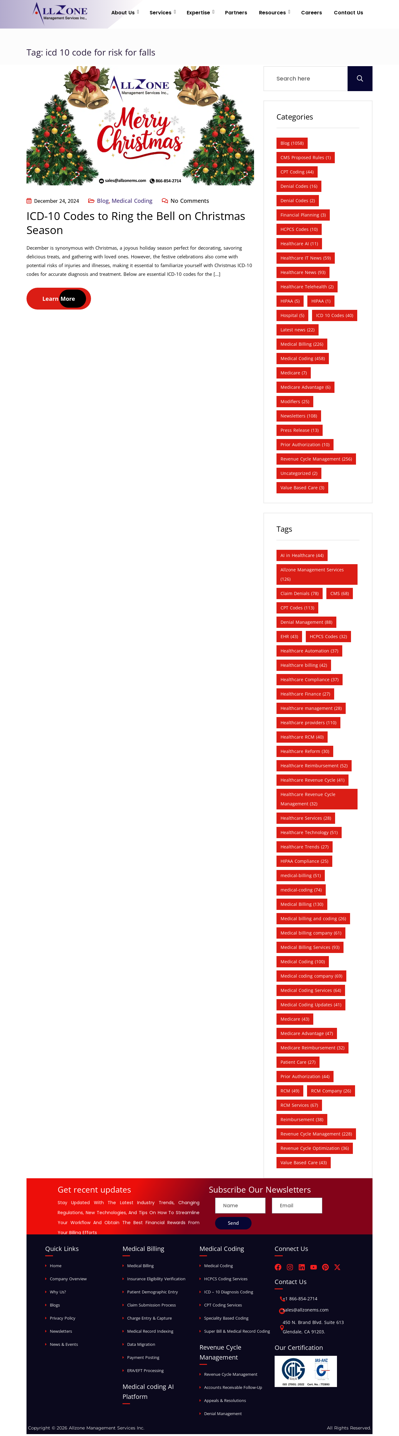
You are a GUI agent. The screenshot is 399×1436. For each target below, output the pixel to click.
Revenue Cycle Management (230, 1376)
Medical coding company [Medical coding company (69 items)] (311, 978)
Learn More (58, 300)
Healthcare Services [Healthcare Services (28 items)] (306, 820)
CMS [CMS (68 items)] (339, 595)
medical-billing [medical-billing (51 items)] (301, 877)
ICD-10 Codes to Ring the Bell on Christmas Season (135, 224)
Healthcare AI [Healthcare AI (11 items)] (299, 245)
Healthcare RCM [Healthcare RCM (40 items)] (302, 739)
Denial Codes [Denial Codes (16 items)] (299, 188)
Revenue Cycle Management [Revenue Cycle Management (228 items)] (316, 1136)
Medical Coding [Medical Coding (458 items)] (303, 360)
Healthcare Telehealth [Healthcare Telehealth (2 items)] (307, 288)
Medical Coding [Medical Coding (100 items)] (303, 963)
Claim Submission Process (151, 1307)
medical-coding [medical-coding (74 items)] (301, 892)
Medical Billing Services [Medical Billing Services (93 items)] (310, 949)
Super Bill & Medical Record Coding (237, 1333)
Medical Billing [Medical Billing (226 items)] (302, 346)
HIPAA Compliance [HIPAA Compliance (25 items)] (304, 863)
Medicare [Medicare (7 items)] (294, 375)
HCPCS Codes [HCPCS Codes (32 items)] (328, 638)
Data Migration (141, 1346)
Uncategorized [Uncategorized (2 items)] (299, 475)
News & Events (64, 1346)
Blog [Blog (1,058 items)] (292, 145)
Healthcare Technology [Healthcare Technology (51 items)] (309, 834)
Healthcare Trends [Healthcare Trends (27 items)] (305, 849)
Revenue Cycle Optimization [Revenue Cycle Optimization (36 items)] (315, 1150)
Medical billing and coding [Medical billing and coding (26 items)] (313, 920)
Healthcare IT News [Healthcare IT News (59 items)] (306, 260)
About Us (138, 13)
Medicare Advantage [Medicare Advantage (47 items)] (307, 1035)
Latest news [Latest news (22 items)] (298, 332)
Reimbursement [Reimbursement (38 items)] (302, 1121)
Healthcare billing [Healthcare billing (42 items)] (304, 667)
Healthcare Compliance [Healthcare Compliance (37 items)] (310, 681)
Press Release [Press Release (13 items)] (300, 432)
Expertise (208, 13)
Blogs (55, 1307)
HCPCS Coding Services (226, 1280)
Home (55, 1267)
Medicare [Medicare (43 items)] (295, 1021)
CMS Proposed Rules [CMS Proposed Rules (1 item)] (306, 159)
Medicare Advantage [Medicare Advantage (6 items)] (305, 389)
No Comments (190, 202)
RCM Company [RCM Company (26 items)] (331, 1093)
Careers (314, 13)
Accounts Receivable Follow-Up (233, 1389)
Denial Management (223, 1415)
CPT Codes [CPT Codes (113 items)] (297, 610)
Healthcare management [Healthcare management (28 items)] (311, 710)
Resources (277, 13)
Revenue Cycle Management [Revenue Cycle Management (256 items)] (316, 461)
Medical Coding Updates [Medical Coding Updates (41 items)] (311, 1006)
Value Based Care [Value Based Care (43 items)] (304, 1164)
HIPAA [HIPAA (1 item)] (320, 303)
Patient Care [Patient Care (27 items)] (298, 1064)
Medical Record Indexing (150, 1333)
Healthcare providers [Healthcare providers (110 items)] (308, 724)
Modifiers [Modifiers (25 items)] (295, 403)
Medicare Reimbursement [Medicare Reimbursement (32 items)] (312, 1050)
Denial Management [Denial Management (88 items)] (306, 624)
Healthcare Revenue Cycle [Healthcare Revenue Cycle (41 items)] (312, 782)
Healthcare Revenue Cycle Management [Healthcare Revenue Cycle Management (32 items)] (308, 800)
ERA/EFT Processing (145, 1372)
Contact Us (348, 13)
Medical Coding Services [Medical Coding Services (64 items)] (311, 992)
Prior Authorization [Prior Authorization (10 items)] (305, 446)
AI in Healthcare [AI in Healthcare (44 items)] (302, 557)
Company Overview (68, 1280)
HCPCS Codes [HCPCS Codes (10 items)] (299, 231)
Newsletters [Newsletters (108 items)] (299, 418)
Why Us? (58, 1294)
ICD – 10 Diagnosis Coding (228, 1294)
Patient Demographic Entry (152, 1294)
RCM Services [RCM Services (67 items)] (299, 1107)
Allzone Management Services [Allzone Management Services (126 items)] (312, 576)
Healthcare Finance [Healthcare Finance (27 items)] (305, 696)
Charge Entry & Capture (149, 1320)
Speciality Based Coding (226, 1320)
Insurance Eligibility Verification (156, 1280)
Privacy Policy (62, 1320)
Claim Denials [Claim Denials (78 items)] (300, 595)
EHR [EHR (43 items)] (289, 638)
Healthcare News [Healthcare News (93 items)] (303, 274)
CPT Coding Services (223, 1307)
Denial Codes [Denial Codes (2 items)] (298, 202)
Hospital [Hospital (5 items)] (292, 317)
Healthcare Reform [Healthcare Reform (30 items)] (305, 753)
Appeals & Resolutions (225, 1402)
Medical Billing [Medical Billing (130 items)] (302, 906)
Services (174, 13)
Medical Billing (140, 1267)
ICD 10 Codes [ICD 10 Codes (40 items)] (334, 317)
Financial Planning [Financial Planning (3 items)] (303, 217)
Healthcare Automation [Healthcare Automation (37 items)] (309, 653)
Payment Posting (143, 1359)
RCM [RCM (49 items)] (290, 1093)
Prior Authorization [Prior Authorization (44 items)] (305, 1078)
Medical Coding (132, 202)
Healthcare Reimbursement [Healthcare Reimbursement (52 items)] (314, 767)
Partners (244, 13)
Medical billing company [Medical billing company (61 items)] (311, 935)
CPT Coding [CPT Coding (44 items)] (297, 174)
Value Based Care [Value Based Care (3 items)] (302, 489)
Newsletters (61, 1333)
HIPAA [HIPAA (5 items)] (290, 303)
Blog (103, 202)
